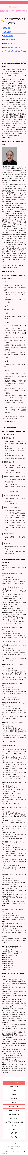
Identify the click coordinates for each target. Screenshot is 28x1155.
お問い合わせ (14, 1148)
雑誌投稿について (14, 1106)
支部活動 (14, 1102)
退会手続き (14, 1137)
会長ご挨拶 (7, 32)
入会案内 (14, 1090)
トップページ (14, 1079)
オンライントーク (14, 1129)
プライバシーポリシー (14, 1143)
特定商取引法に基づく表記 (14, 1146)
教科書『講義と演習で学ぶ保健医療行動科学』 (14, 1123)
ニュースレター (14, 1118)
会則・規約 (14, 1133)
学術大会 (14, 1094)
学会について (14, 1083)
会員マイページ (14, 1086)
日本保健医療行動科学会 (14, 7)
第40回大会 (14, 1098)
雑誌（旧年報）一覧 (14, 1114)
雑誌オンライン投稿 (14, 1110)
